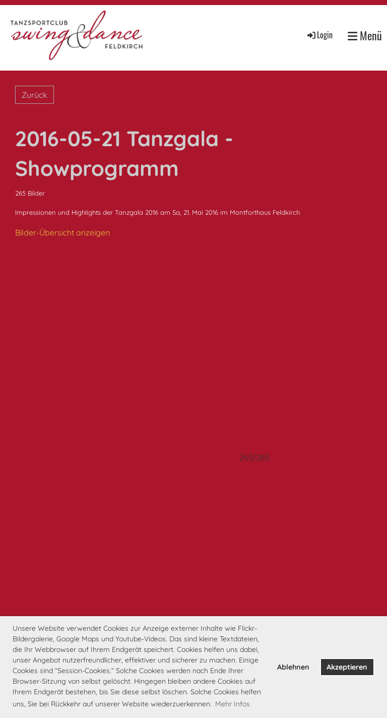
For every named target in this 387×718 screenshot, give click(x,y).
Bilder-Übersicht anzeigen (62, 232)
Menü (365, 35)
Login (319, 35)
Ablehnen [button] (293, 667)
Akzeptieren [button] (347, 667)
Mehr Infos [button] (232, 703)
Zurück (34, 95)
